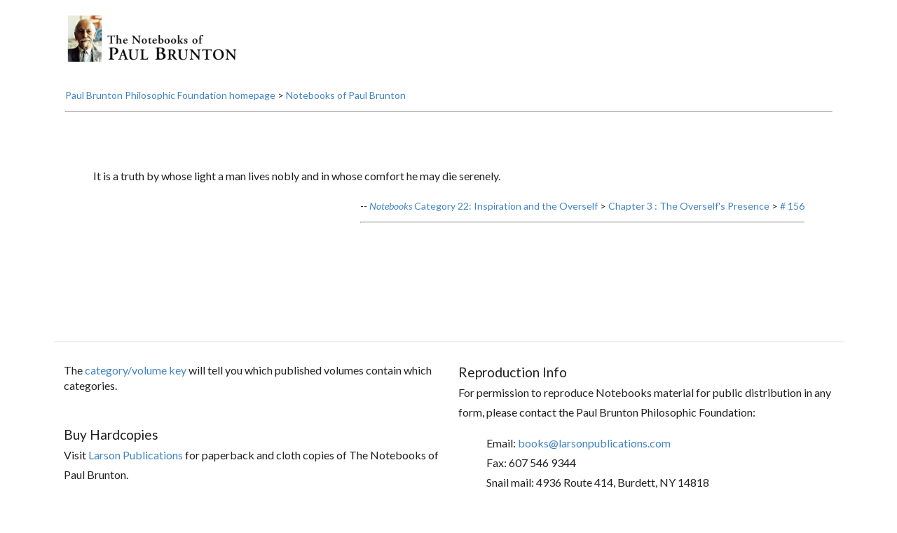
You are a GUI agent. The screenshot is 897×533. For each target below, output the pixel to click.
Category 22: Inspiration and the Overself (483, 206)
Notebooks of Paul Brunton (346, 95)
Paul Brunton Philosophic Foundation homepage (170, 95)
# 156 (792, 206)
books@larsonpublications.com (594, 443)
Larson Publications (135, 454)
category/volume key (135, 370)
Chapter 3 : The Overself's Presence (688, 206)
